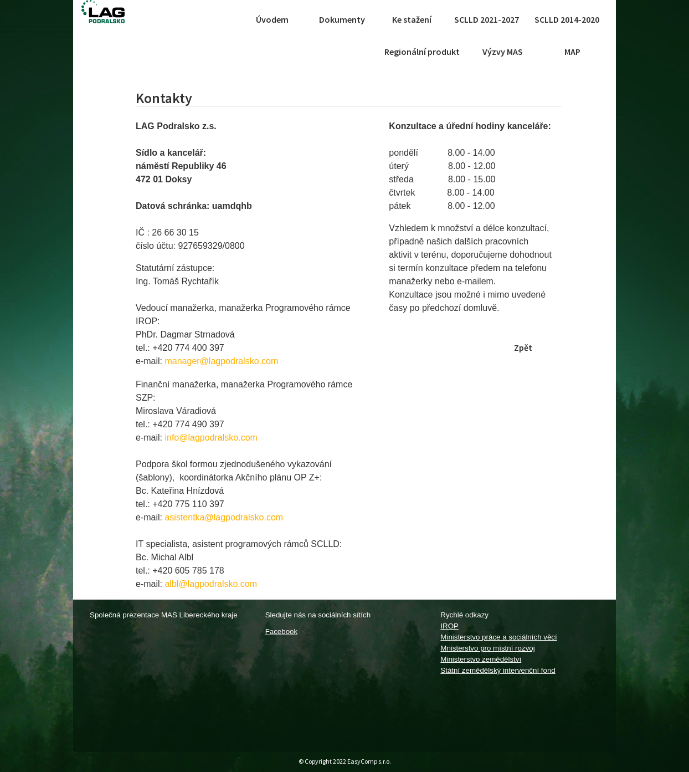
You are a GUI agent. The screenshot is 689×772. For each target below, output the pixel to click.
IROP (449, 626)
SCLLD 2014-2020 (566, 19)
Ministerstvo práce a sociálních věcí (498, 637)
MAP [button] (572, 51)
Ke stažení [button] (411, 19)
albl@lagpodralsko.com (210, 584)
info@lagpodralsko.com (210, 437)
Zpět (523, 347)
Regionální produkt (422, 51)
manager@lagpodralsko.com (221, 361)
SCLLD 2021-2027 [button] (486, 19)
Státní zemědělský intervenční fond (497, 670)
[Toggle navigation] (227, 19)
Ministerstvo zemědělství (480, 659)
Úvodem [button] (272, 19)
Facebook (281, 631)
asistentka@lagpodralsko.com (223, 517)
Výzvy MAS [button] (502, 51)
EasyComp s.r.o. (369, 761)
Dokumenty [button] (342, 19)
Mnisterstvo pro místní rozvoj (487, 648)
